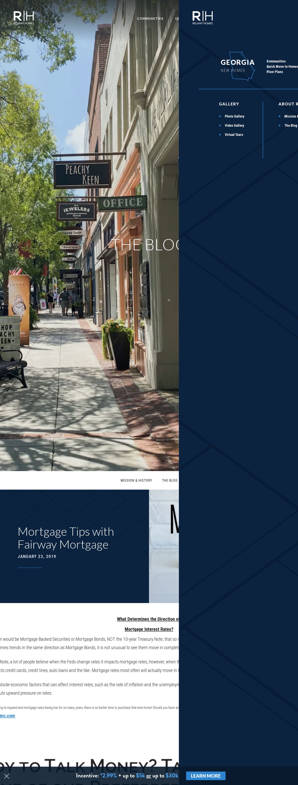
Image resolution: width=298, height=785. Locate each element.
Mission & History (137, 480)
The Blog (168, 480)
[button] (271, 761)
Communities (164, 18)
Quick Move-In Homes (204, 18)
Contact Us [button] (243, 18)
